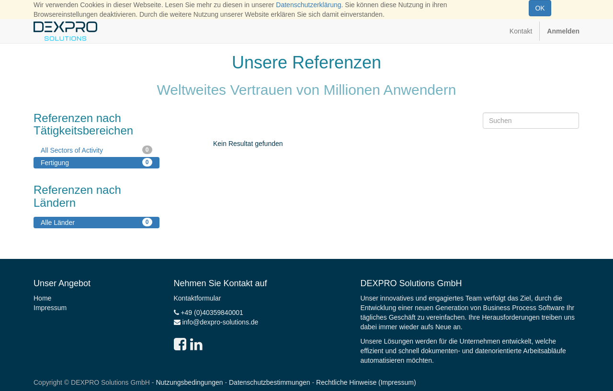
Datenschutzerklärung (308, 5)
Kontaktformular (197, 298)
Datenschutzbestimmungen (269, 382)
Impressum (50, 308)
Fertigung (96, 162)
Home (42, 298)
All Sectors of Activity (96, 149)
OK (540, 8)
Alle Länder (96, 222)
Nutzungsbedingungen (189, 382)
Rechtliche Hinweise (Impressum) (366, 382)
